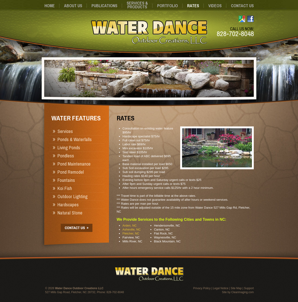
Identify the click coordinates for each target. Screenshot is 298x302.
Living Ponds (69, 147)
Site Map (236, 288)
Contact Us (242, 6)
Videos (215, 6)
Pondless (66, 156)
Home (49, 6)
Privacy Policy (202, 288)
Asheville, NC (131, 229)
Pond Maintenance (74, 164)
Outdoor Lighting (73, 196)
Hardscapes (68, 204)
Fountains (66, 180)
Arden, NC (129, 225)
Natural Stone (70, 213)
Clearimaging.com (242, 292)
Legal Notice (220, 288)
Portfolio (167, 6)
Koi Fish (65, 188)
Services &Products (137, 5)
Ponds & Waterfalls (75, 139)
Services (65, 131)
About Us (73, 6)
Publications (104, 6)
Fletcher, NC (130, 233)
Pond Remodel (71, 172)
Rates (193, 6)
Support (249, 288)
